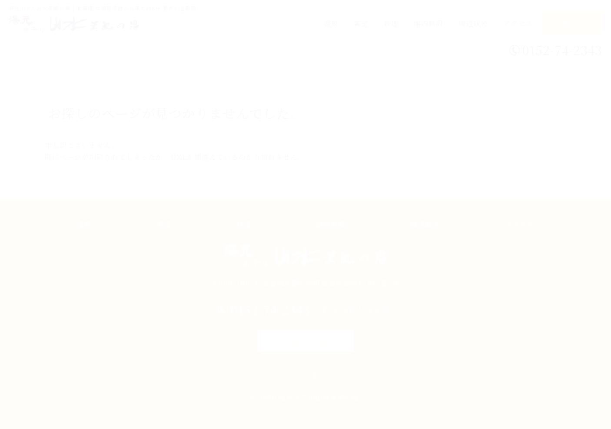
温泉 (331, 23)
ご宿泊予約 (572, 23)
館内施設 (428, 23)
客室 (361, 23)
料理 (391, 23)
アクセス (518, 23)
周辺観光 (473, 23)
